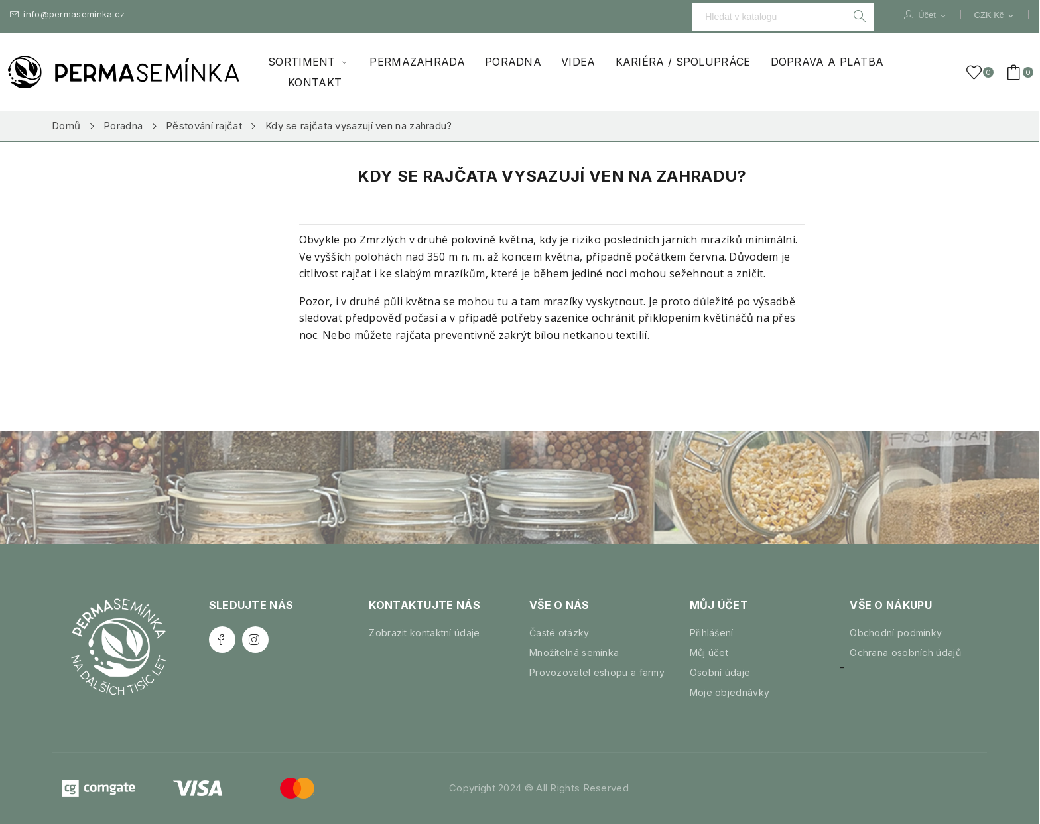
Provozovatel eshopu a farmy (597, 672)
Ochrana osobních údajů (905, 652)
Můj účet (709, 652)
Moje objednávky (730, 692)
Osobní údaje (720, 672)
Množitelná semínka (574, 652)
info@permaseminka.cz (67, 14)
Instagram (255, 639)
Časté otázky (559, 632)
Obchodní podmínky (896, 632)
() (976, 72)
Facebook (222, 639)
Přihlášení (712, 632)
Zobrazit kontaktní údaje (424, 632)
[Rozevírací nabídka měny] (994, 15)
